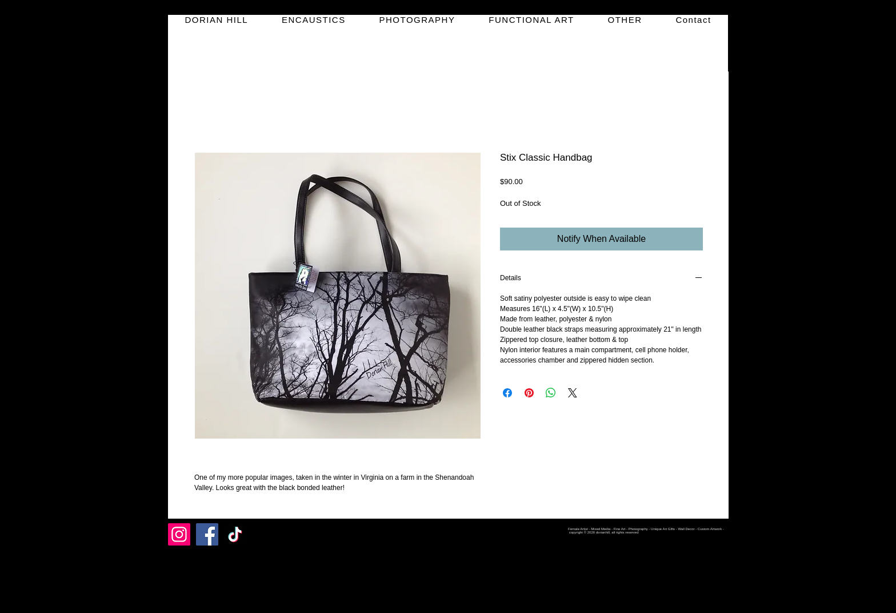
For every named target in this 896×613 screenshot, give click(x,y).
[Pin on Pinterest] (529, 393)
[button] (314, 20)
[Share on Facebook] (507, 393)
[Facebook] (207, 534)
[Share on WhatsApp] (551, 393)
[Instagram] (179, 534)
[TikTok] (235, 534)
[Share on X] (572, 393)
